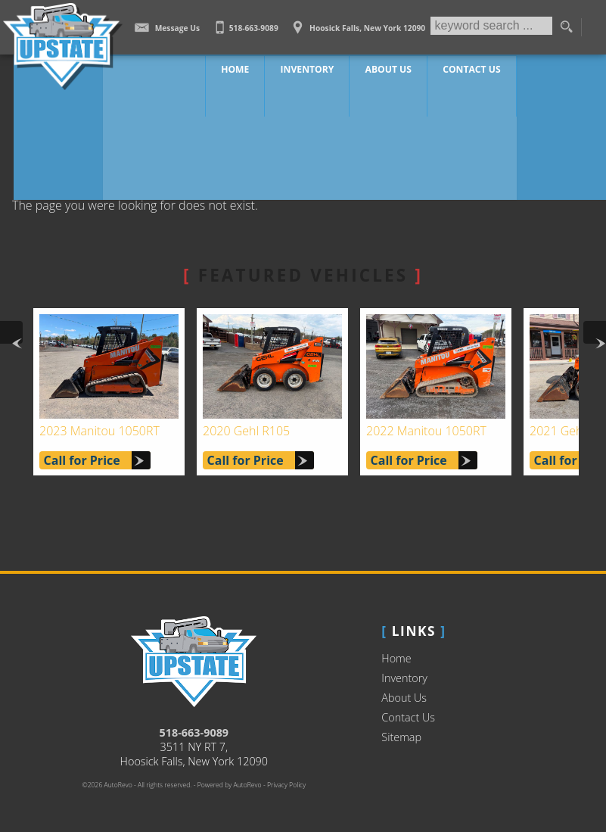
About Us (404, 697)
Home (396, 658)
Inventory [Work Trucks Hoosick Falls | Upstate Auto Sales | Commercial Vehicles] (313, 67)
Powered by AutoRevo (229, 785)
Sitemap (401, 737)
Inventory (404, 678)
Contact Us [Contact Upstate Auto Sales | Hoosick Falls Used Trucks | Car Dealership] (466, 67)
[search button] (566, 27)
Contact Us (408, 717)
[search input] (490, 27)
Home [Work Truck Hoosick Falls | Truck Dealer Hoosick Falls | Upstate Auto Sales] (247, 67)
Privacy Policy (286, 785)
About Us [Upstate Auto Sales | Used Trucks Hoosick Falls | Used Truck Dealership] (388, 67)
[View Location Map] (357, 22)
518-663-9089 (194, 732)
